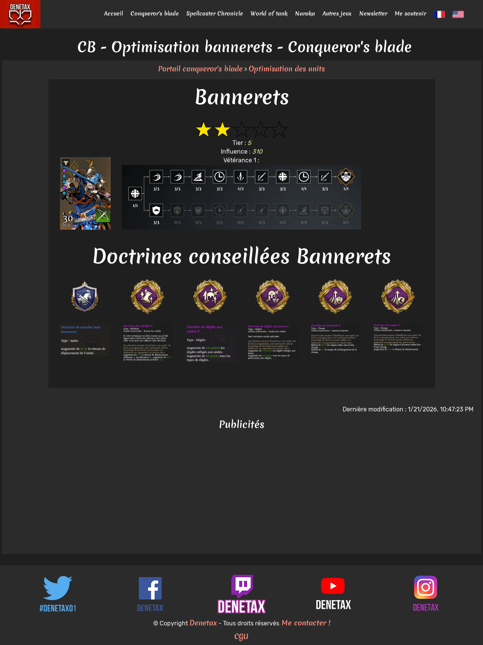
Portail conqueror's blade (200, 69)
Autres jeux (337, 13)
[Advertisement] (241, 493)
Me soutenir (410, 13)
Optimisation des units (287, 69)
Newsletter (373, 13)
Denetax (203, 623)
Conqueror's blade (155, 13)
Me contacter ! (304, 623)
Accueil (113, 13)
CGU (241, 636)
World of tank (269, 13)
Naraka (305, 13)
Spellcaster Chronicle (214, 13)
